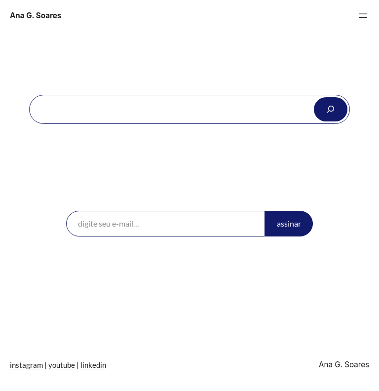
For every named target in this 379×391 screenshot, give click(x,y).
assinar (289, 223)
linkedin (93, 364)
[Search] (330, 109)
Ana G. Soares (35, 15)
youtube (61, 364)
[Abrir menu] (363, 16)
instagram (26, 364)
